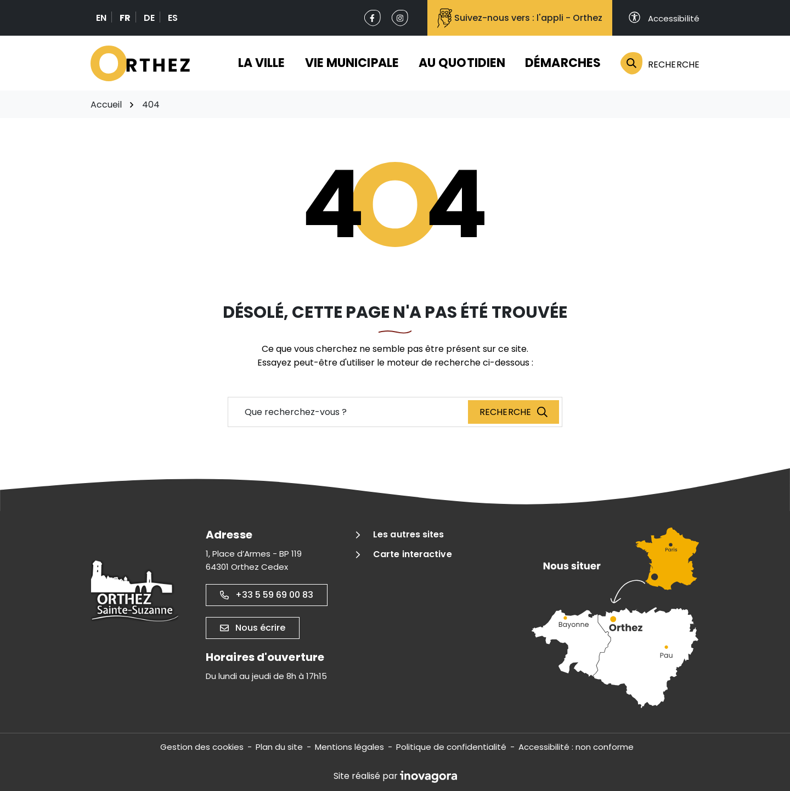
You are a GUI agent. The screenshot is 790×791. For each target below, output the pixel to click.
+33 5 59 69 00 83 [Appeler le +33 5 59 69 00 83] (266, 594)
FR (125, 18)
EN (101, 18)
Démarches (563, 62)
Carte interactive (412, 554)
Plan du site (279, 747)
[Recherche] (513, 412)
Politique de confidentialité (451, 747)
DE (149, 18)
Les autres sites (408, 534)
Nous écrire (252, 627)
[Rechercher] (655, 63)
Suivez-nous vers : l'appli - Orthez (519, 18)
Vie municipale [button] (352, 62)
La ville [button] (261, 62)
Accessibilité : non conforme (576, 747)
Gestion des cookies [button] (202, 747)
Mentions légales (349, 747)
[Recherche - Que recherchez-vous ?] (348, 412)
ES (173, 18)
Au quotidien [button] (462, 62)
